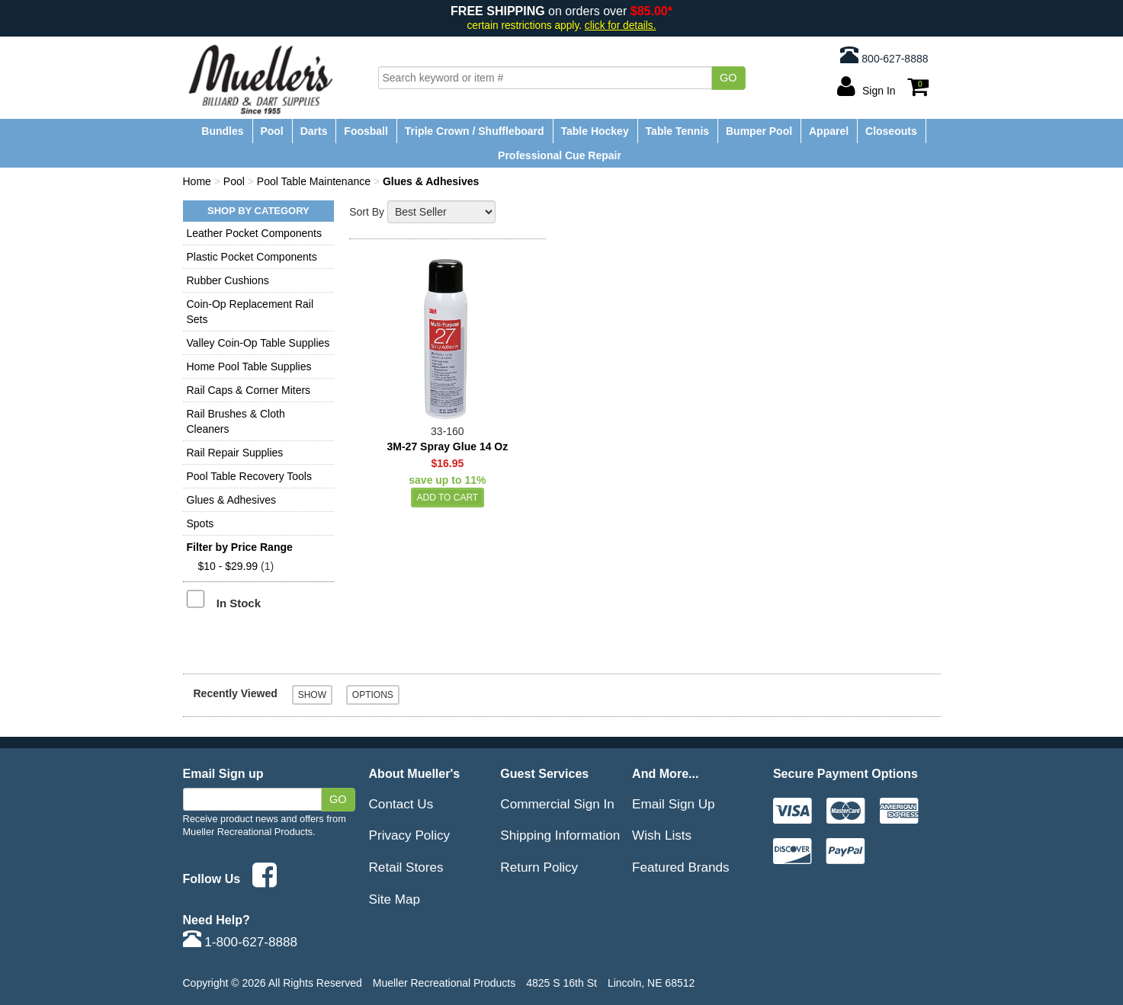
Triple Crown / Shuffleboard (474, 131)
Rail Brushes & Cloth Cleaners (236, 421)
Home (197, 181)
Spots (200, 523)
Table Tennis (678, 131)
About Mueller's (414, 773)
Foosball (366, 131)
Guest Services (544, 773)
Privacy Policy (410, 835)
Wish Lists (661, 835)
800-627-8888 (884, 55)
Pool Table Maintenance (314, 181)
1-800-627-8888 (240, 941)
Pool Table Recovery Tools (249, 476)
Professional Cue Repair (559, 155)
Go (728, 78)
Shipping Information (560, 835)
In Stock (239, 603)
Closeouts (891, 131)
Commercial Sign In (557, 803)
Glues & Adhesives (232, 500)
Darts (314, 131)
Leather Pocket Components (254, 233)
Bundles (222, 131)
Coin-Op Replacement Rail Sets (250, 311)
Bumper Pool (759, 131)
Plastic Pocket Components (252, 257)
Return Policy (539, 867)
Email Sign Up (673, 803)
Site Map (395, 899)
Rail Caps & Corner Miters (249, 390)
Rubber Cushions (228, 280)
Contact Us (401, 803)
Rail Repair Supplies (235, 452)
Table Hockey (594, 131)
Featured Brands (681, 867)
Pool (271, 131)
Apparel (829, 131)
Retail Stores (406, 867)
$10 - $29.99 (228, 566)
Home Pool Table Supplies (249, 366)
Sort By (366, 212)
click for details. (620, 25)
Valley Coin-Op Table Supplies (258, 343)
